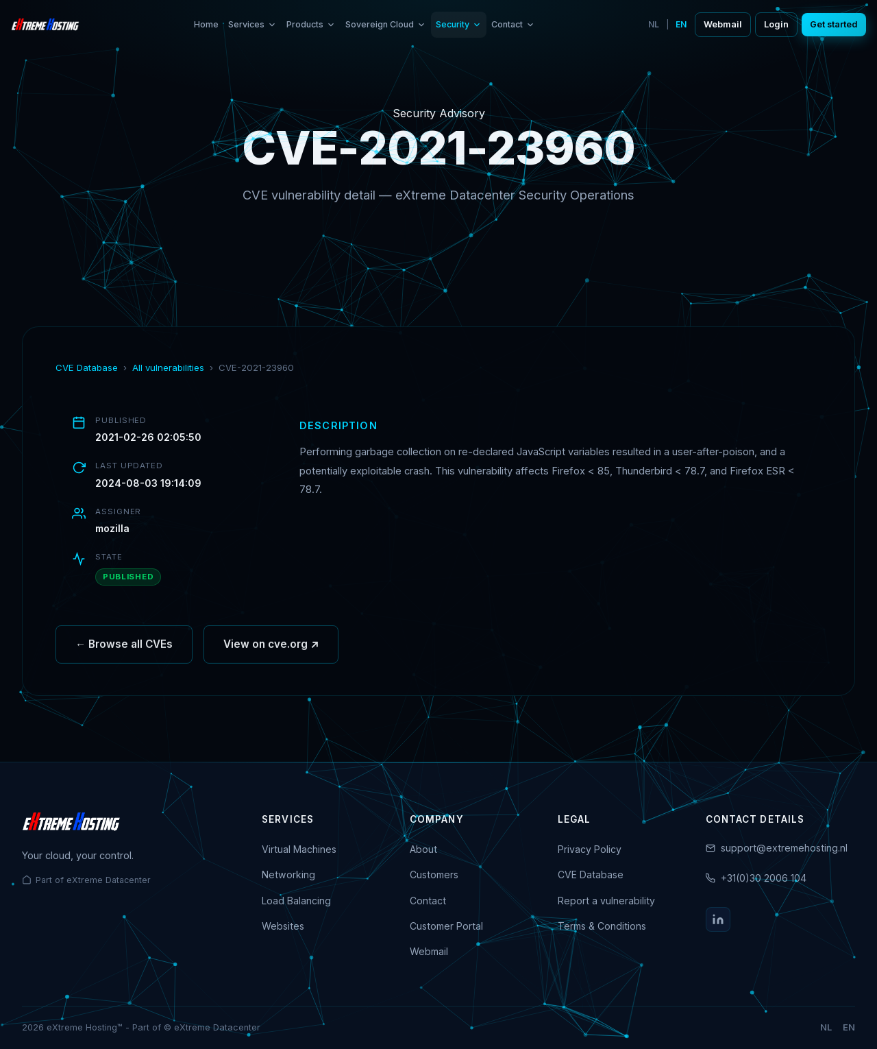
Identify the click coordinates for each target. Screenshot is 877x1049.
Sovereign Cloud (385, 24)
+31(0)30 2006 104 (763, 878)
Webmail (723, 24)
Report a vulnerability (606, 900)
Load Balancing (296, 900)
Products (311, 24)
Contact (513, 24)
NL (653, 24)
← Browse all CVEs (124, 648)
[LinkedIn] (718, 919)
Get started (834, 24)
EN (681, 24)
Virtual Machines (299, 849)
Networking (288, 874)
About (423, 849)
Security (459, 24)
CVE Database (86, 367)
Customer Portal (446, 926)
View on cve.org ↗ (271, 648)
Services (252, 24)
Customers (434, 874)
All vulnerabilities (168, 367)
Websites (283, 926)
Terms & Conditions (602, 926)
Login (776, 24)
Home (206, 24)
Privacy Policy (589, 849)
